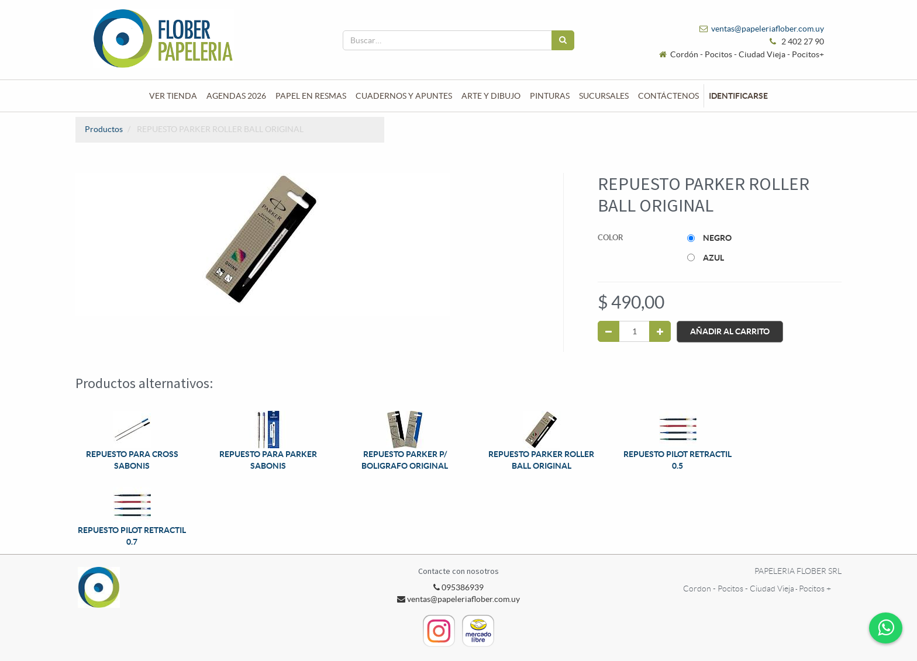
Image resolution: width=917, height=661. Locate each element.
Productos (104, 129)
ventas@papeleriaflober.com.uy (767, 28)
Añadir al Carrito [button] (730, 331)
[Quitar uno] (608, 331)
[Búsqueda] (562, 40)
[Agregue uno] (660, 331)
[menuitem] (173, 96)
